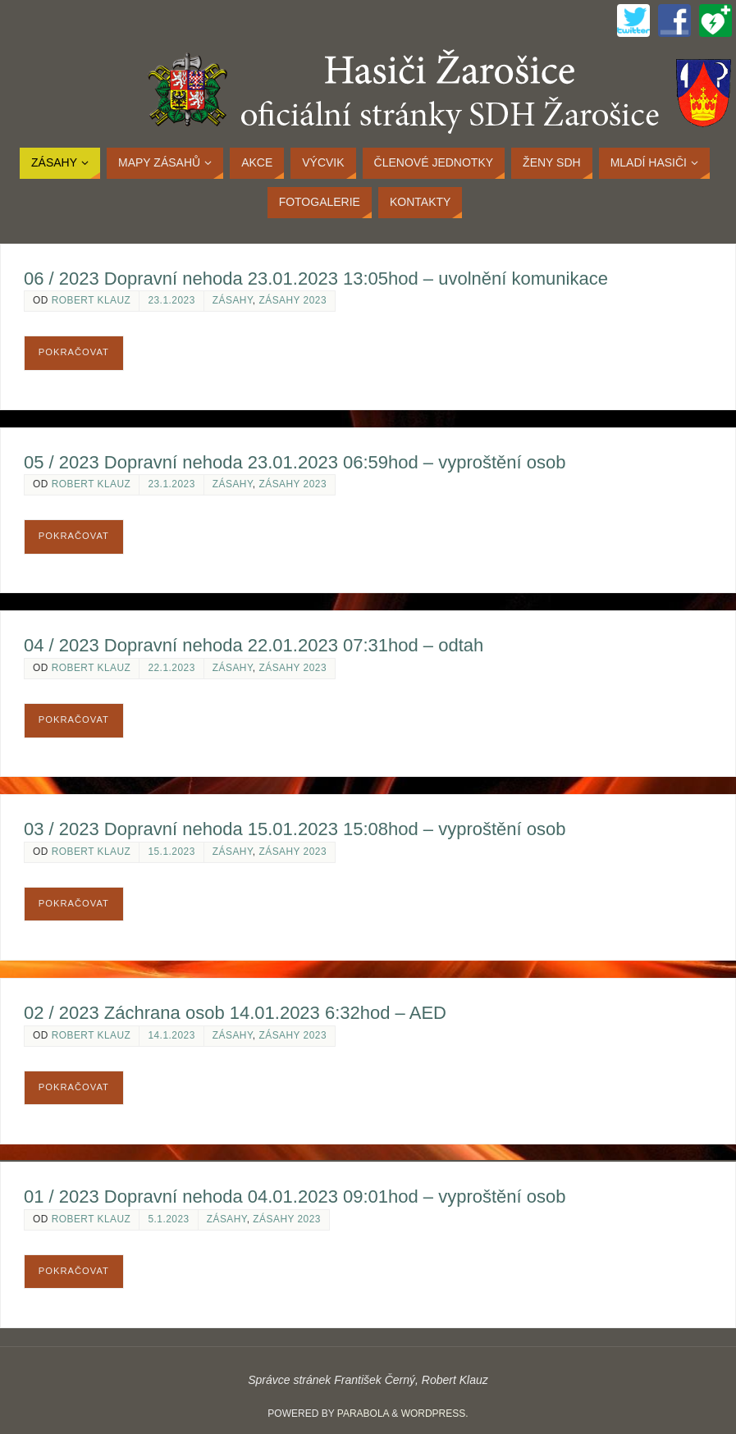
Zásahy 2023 (292, 300)
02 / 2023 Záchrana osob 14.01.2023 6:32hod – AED (235, 1012)
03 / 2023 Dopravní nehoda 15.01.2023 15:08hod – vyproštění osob (295, 829)
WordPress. (435, 1413)
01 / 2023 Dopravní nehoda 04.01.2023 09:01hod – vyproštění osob (295, 1196)
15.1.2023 (171, 851)
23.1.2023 (171, 300)
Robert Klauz (91, 300)
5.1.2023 (168, 1219)
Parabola (363, 1413)
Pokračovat (74, 352)
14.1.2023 (171, 1035)
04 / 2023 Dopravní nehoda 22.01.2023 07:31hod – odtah (253, 645)
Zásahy (233, 300)
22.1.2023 (171, 668)
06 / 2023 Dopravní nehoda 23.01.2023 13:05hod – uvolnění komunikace (316, 278)
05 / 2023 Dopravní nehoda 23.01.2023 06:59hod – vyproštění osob (295, 462)
